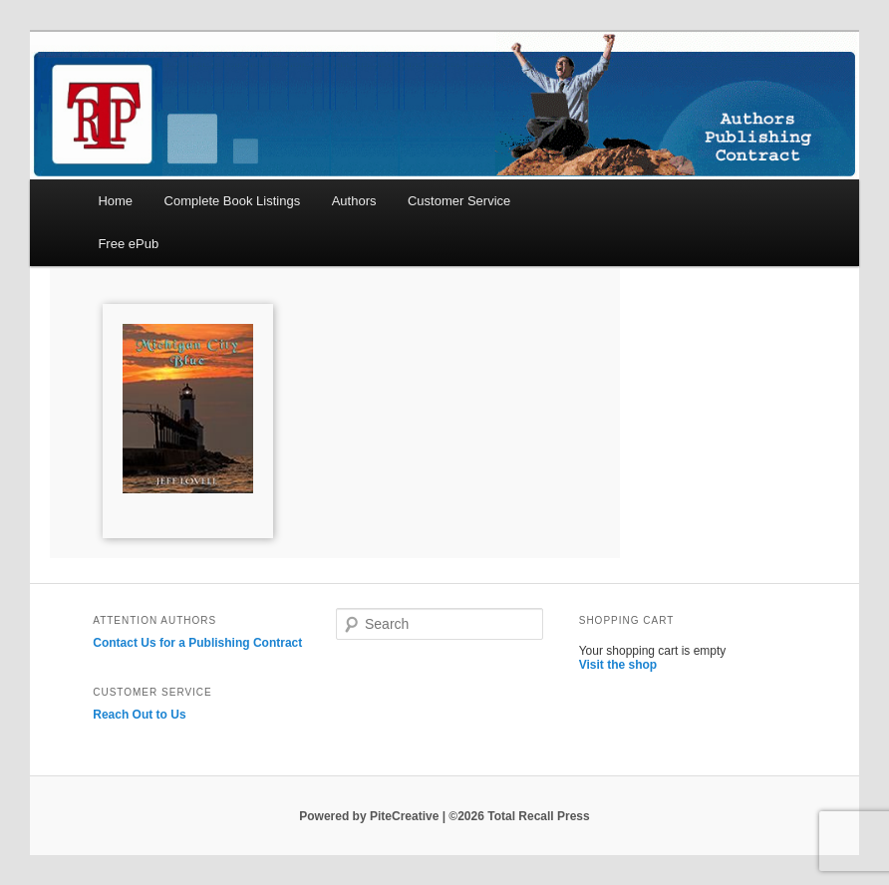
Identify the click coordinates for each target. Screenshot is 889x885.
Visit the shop (618, 665)
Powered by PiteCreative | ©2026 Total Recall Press (444, 816)
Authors (354, 200)
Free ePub (128, 243)
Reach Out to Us (139, 715)
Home (115, 200)
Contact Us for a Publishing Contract (197, 643)
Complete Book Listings (232, 200)
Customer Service (459, 200)
